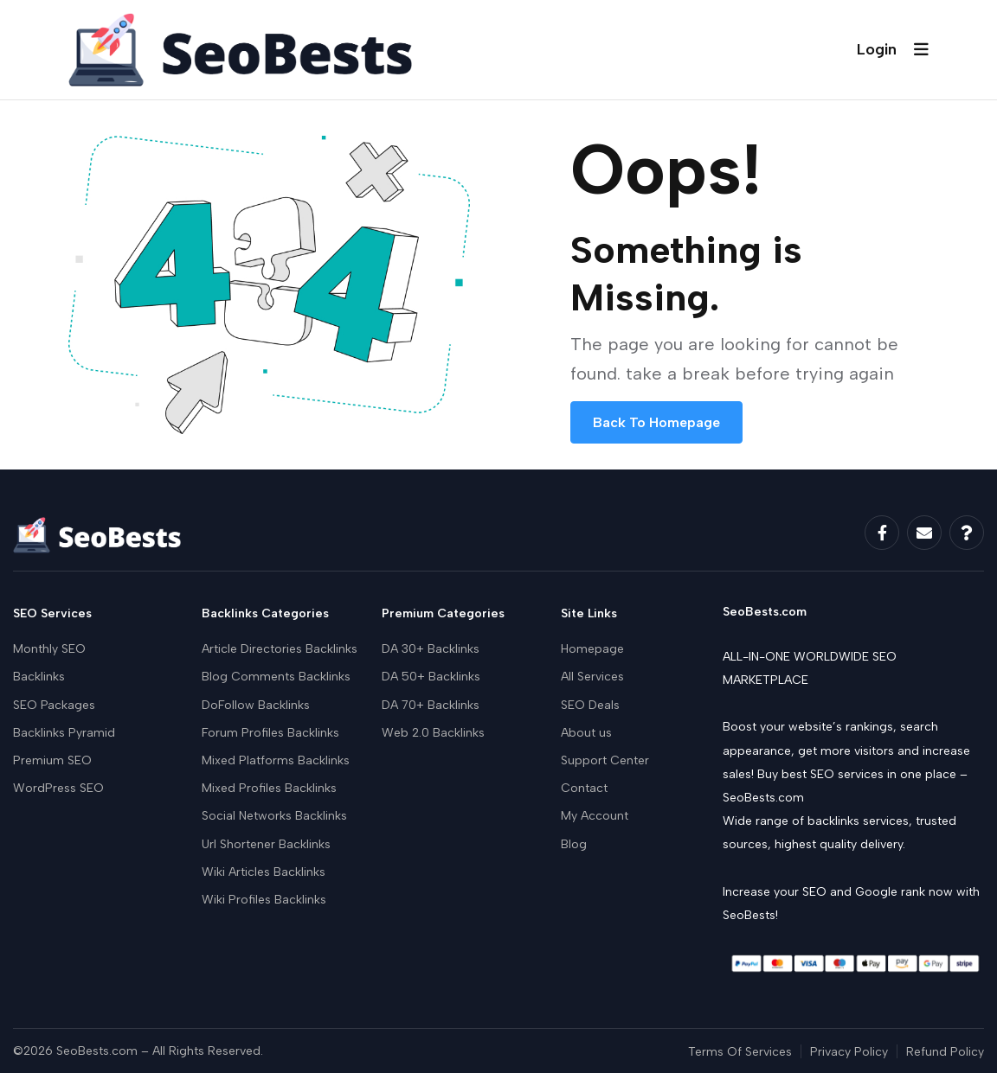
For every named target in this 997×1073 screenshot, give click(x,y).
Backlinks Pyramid (64, 732)
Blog (574, 844)
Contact (584, 788)
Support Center (605, 760)
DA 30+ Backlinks (430, 649)
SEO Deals (590, 705)
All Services (592, 676)
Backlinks (39, 676)
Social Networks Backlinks (274, 815)
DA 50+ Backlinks (431, 676)
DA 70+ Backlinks (430, 705)
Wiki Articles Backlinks (263, 872)
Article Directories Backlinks (279, 649)
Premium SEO (52, 760)
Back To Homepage (656, 422)
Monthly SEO (49, 649)
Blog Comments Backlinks (276, 676)
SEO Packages (54, 705)
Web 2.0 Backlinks (433, 732)
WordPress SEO (58, 788)
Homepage (592, 649)
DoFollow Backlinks (256, 705)
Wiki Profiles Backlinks (264, 899)
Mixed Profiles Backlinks (269, 788)
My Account (594, 815)
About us (586, 732)
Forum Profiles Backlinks (270, 732)
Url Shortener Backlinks (266, 844)
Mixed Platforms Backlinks (276, 760)
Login (877, 49)
